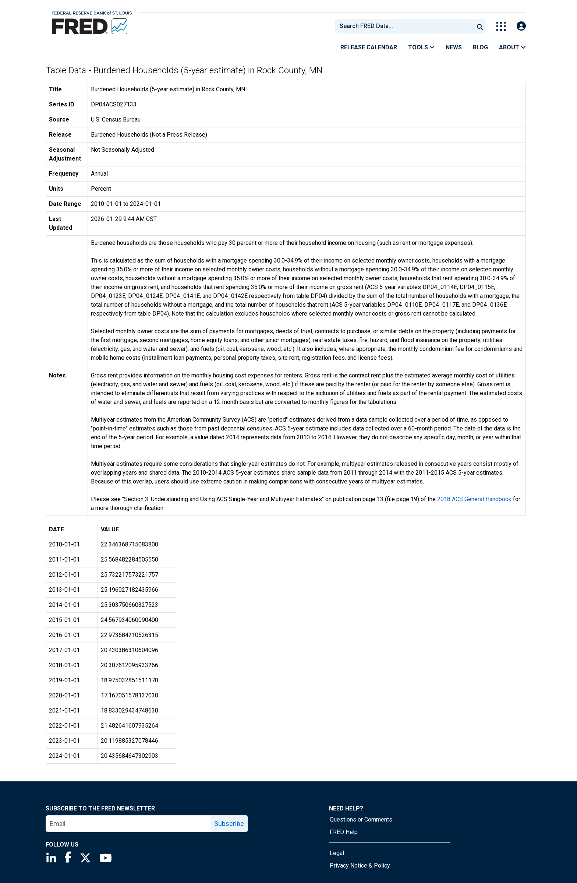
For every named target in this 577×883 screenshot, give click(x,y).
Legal (337, 852)
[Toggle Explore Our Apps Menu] (501, 26)
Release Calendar (368, 47)
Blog (480, 47)
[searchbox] (406, 26)
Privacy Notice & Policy (360, 865)
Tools (421, 47)
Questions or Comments (361, 819)
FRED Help (344, 832)
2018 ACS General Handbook (474, 499)
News (454, 47)
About (512, 47)
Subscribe (229, 823)
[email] (128, 824)
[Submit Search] (479, 26)
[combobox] (404, 26)
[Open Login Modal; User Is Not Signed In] (521, 26)
